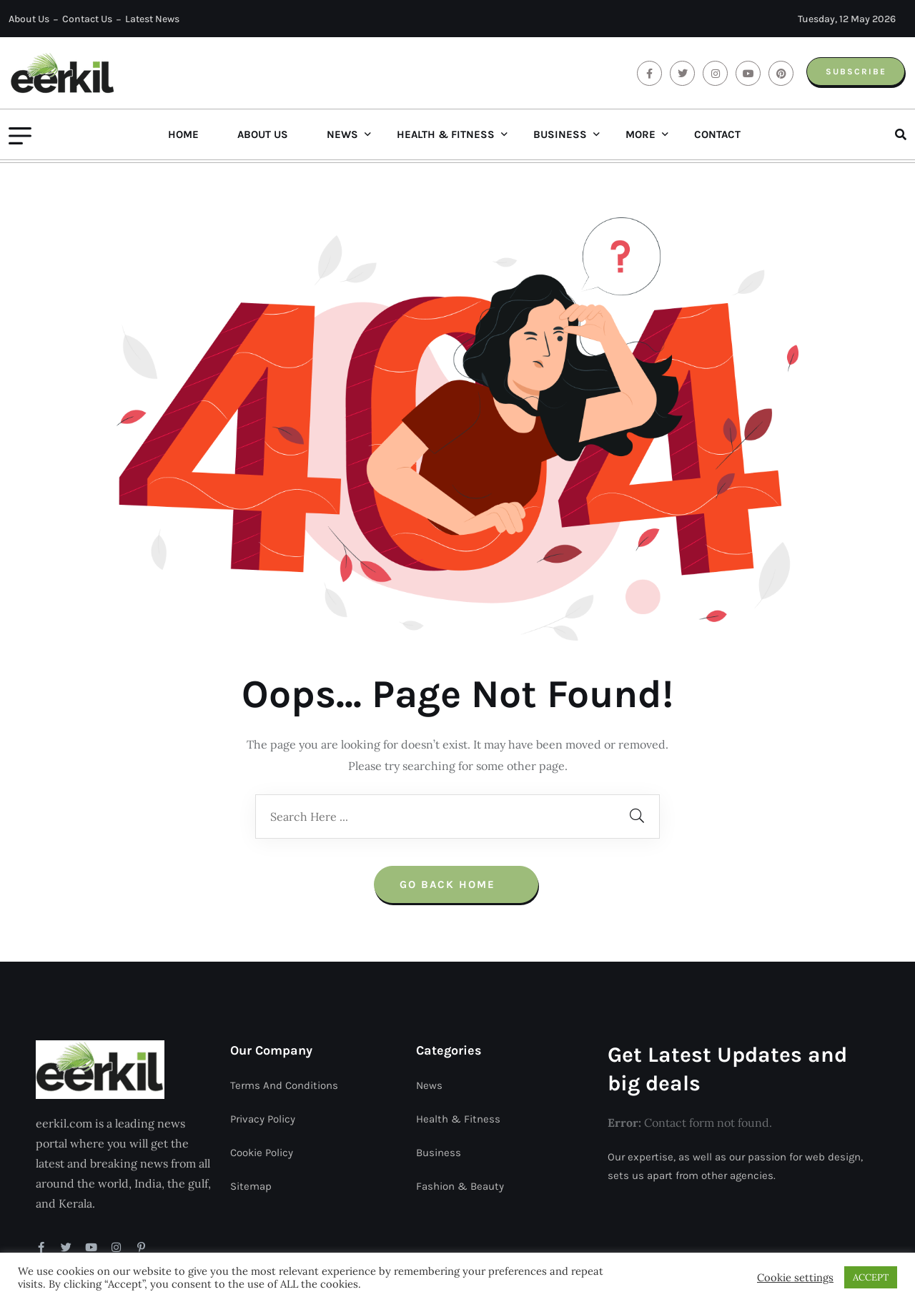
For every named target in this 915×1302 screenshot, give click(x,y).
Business (560, 134)
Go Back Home (456, 816)
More (640, 134)
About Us (29, 19)
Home (183, 134)
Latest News (152, 19)
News (342, 134)
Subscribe (854, 71)
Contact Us (87, 19)
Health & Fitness (446, 134)
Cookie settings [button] (795, 1277)
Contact (717, 134)
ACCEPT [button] (871, 1277)
